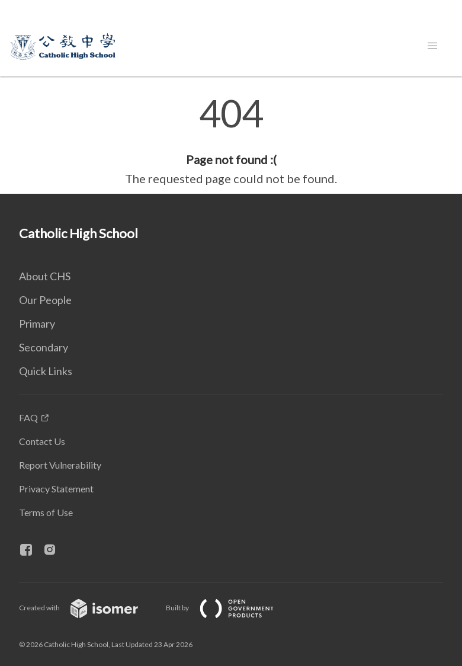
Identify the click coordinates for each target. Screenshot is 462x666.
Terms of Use (46, 512)
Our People (45, 299)
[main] (231, 141)
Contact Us (42, 441)
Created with (88, 607)
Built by (229, 607)
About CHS (44, 276)
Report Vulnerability (60, 464)
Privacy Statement (56, 488)
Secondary (43, 347)
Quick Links (45, 370)
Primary (37, 323)
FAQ (28, 417)
